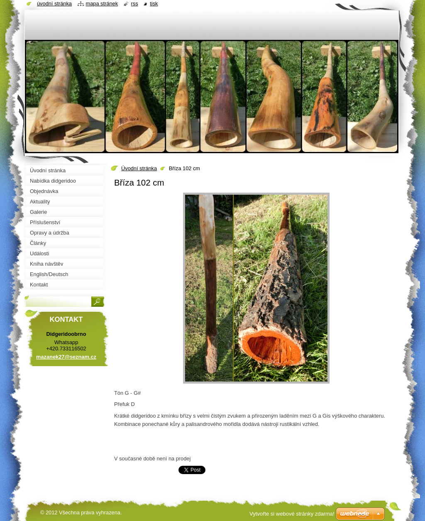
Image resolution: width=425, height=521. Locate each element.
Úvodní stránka (139, 168)
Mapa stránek (102, 3)
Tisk (154, 3)
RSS (134, 3)
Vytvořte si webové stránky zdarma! (292, 514)
